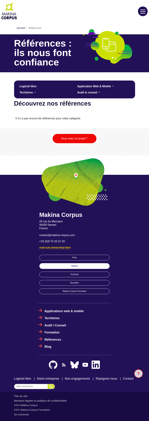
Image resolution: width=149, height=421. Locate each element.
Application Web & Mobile (94, 86)
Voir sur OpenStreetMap (55, 247)
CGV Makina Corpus (26, 405)
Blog (48, 346)
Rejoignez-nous (106, 378)
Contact (128, 378)
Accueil (21, 28)
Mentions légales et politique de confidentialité (40, 400)
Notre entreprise (48, 378)
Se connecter (21, 414)
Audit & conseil (87, 92)
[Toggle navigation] (143, 11)
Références (53, 339)
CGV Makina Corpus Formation (32, 409)
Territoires (27, 92)
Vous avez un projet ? (74, 138)
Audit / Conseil (55, 325)
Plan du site (20, 396)
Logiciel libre (28, 86)
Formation (52, 332)
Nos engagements (77, 378)
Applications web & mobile (64, 311)
